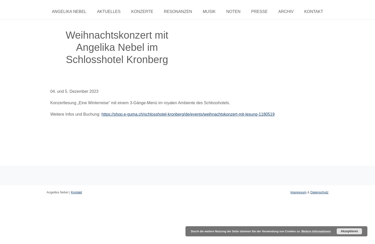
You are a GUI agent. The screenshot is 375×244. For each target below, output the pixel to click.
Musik (209, 11)
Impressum (298, 192)
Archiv (285, 11)
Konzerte (142, 11)
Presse (259, 11)
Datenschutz (319, 192)
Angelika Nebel (69, 11)
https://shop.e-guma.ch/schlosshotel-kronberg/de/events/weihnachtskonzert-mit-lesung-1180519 (188, 114)
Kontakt (313, 11)
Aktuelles (108, 11)
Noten (233, 11)
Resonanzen (178, 11)
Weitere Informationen (316, 231)
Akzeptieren (349, 231)
